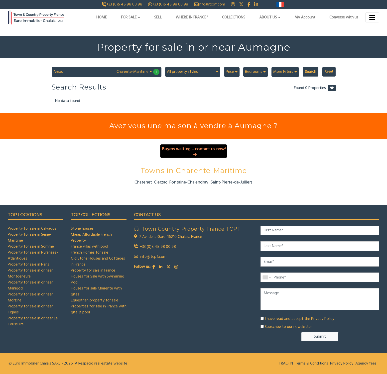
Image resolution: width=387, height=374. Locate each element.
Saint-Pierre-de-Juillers (231, 182)
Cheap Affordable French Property (91, 237)
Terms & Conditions (311, 363)
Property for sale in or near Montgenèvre (30, 273)
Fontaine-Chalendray (188, 182)
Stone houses (82, 228)
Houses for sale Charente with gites (96, 291)
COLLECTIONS (233, 17)
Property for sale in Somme (31, 246)
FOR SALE (129, 17)
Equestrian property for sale (94, 300)
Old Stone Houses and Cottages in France (98, 261)
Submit (320, 336)
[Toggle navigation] (372, 17)
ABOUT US (268, 17)
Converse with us (343, 17)
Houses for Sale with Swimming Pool (97, 279)
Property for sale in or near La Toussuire (33, 321)
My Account (304, 17)
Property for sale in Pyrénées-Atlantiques (33, 255)
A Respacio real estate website (101, 363)
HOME (101, 17)
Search (310, 72)
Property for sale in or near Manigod (30, 285)
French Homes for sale (89, 252)
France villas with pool (89, 246)
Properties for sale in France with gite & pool (99, 309)
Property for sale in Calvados (32, 228)
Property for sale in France (93, 270)
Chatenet (143, 182)
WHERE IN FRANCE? (192, 17)
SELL (158, 17)
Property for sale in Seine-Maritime (29, 237)
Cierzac (160, 182)
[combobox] (106, 72)
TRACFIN (286, 363)
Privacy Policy (322, 319)
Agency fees (366, 363)
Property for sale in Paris (28, 264)
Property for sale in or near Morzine (30, 297)
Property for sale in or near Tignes (30, 309)
